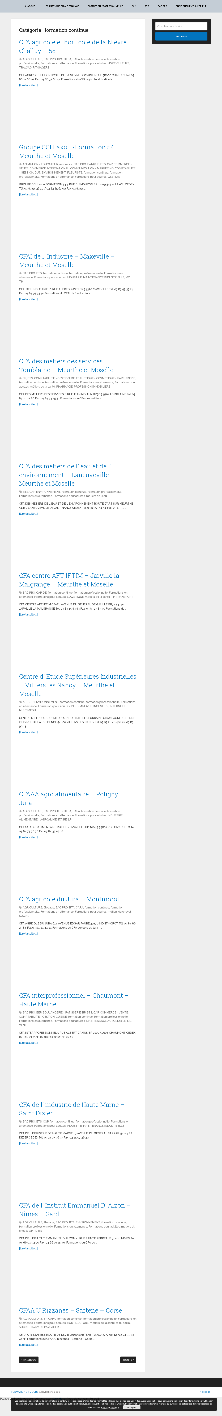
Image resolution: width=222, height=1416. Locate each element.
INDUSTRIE (74, 281)
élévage (49, 918)
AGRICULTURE (32, 60)
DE (73, 383)
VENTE (23, 1037)
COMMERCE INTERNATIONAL (49, 170)
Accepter (131, 1407)
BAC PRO (162, 6)
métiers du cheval (119, 922)
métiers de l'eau (96, 502)
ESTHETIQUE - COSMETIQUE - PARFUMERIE (105, 383)
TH (21, 285)
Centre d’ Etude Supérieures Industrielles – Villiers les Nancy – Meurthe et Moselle (71, 693)
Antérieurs (28, 1375)
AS (24, 711)
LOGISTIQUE (75, 604)
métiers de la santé (42, 391)
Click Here (58, 1413)
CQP (30, 711)
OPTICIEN (35, 1245)
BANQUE (93, 166)
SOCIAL (24, 927)
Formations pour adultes (90, 64)
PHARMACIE (64, 391)
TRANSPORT (124, 604)
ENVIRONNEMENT (54, 174)
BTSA (67, 60)
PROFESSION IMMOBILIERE (92, 391)
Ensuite (128, 1375)
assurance (65, 166)
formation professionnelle (86, 276)
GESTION (114, 179)
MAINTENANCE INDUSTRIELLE (103, 281)
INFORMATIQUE (81, 715)
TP (113, 604)
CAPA (76, 60)
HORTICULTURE (118, 64)
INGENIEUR (100, 715)
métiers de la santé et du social (110, 1338)
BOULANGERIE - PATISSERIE (62, 1024)
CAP (133, 6)
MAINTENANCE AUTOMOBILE (106, 1033)
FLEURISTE (74, 174)
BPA (60, 60)
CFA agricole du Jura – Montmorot (72, 910)
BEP (38, 1024)
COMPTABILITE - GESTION (52, 383)
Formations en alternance (62, 6)
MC (128, 281)
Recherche (181, 36)
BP (24, 383)
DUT (37, 174)
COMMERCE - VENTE (114, 1024)
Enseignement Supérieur (191, 6)
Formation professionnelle (105, 6)
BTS (146, 6)
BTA (72, 918)
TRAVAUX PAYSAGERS (34, 68)
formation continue (93, 60)
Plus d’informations (110, 1407)
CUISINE (61, 1029)
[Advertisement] (78, 118)
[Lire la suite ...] (28, 86)
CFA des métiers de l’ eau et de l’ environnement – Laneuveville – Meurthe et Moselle (70, 480)
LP (70, 830)
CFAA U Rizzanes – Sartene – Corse (73, 1325)
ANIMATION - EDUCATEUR (40, 166)
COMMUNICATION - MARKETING (92, 170)
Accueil (30, 6)
